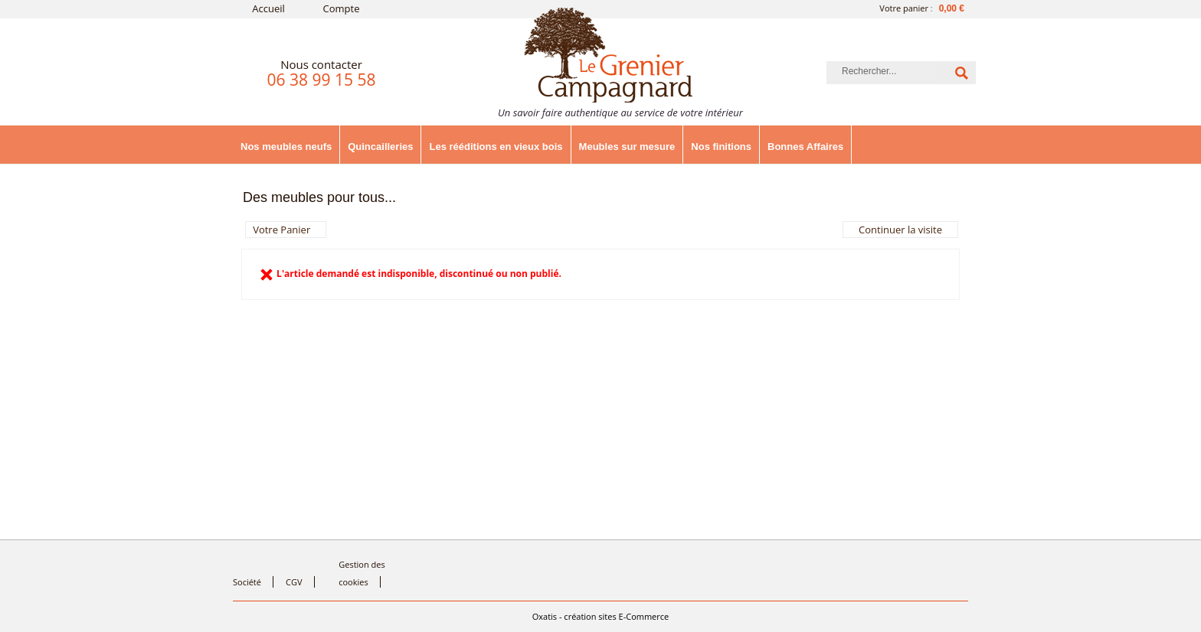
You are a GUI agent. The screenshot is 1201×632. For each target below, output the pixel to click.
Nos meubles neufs (286, 146)
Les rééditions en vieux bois (495, 146)
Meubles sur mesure (627, 146)
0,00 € (951, 8)
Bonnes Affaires (805, 146)
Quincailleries (380, 146)
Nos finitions (721, 146)
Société (247, 582)
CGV (294, 582)
